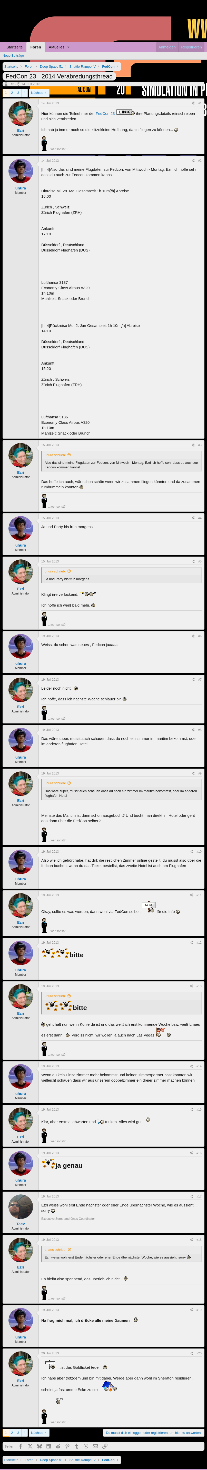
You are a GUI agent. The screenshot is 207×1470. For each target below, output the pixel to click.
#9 (200, 773)
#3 (200, 445)
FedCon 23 (115, 113)
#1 (200, 103)
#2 (200, 161)
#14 (199, 1066)
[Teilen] (193, 103)
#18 (199, 1240)
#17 (199, 1196)
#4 (200, 518)
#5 (200, 561)
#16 (199, 1153)
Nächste (37, 93)
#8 (200, 730)
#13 (199, 986)
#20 (199, 1353)
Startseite (14, 47)
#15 (199, 1109)
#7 (200, 679)
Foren (35, 47)
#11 (199, 895)
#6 (200, 636)
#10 (199, 851)
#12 (199, 942)
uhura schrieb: (55, 455)
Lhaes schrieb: (55, 1250)
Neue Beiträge (13, 55)
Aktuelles (56, 47)
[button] (68, 47)
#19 (199, 1310)
